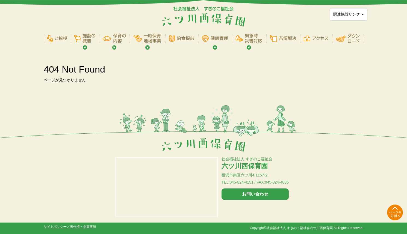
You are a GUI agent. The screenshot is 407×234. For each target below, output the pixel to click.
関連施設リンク (348, 14)
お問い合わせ (255, 194)
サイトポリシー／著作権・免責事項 (70, 227)
